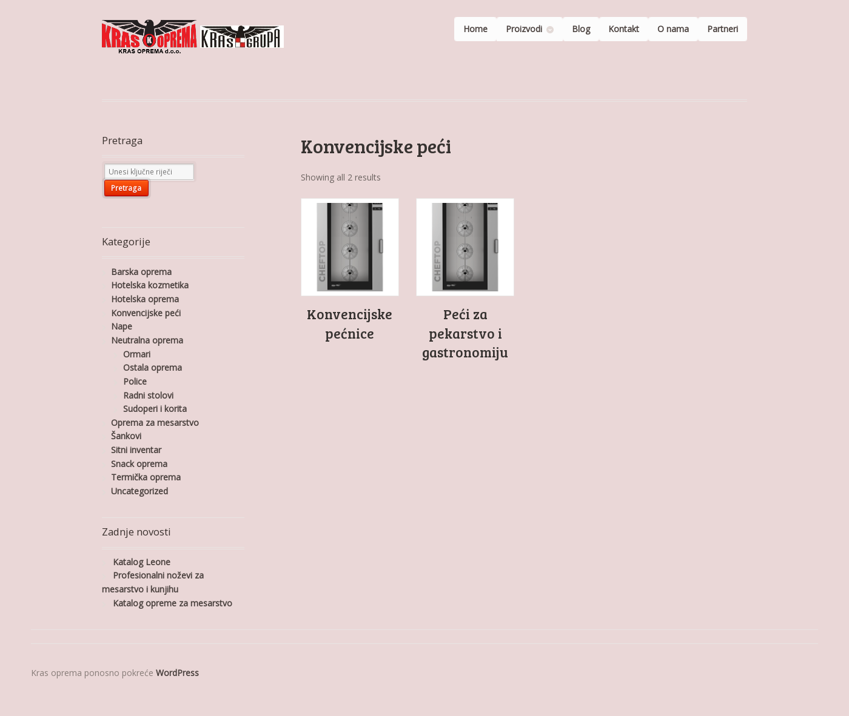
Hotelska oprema (145, 299)
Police (135, 381)
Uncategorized (139, 491)
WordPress (177, 672)
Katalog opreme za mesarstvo (172, 603)
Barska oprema (141, 271)
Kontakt (623, 29)
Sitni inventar (136, 450)
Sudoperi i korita (155, 408)
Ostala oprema (152, 367)
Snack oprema (139, 463)
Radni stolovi (148, 395)
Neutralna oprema (147, 340)
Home (475, 29)
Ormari (136, 354)
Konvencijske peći (146, 313)
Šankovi (126, 436)
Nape (121, 326)
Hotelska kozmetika (150, 285)
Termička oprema (146, 477)
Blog (581, 29)
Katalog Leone (141, 562)
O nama (673, 29)
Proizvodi (524, 29)
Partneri (722, 29)
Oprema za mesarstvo (155, 422)
